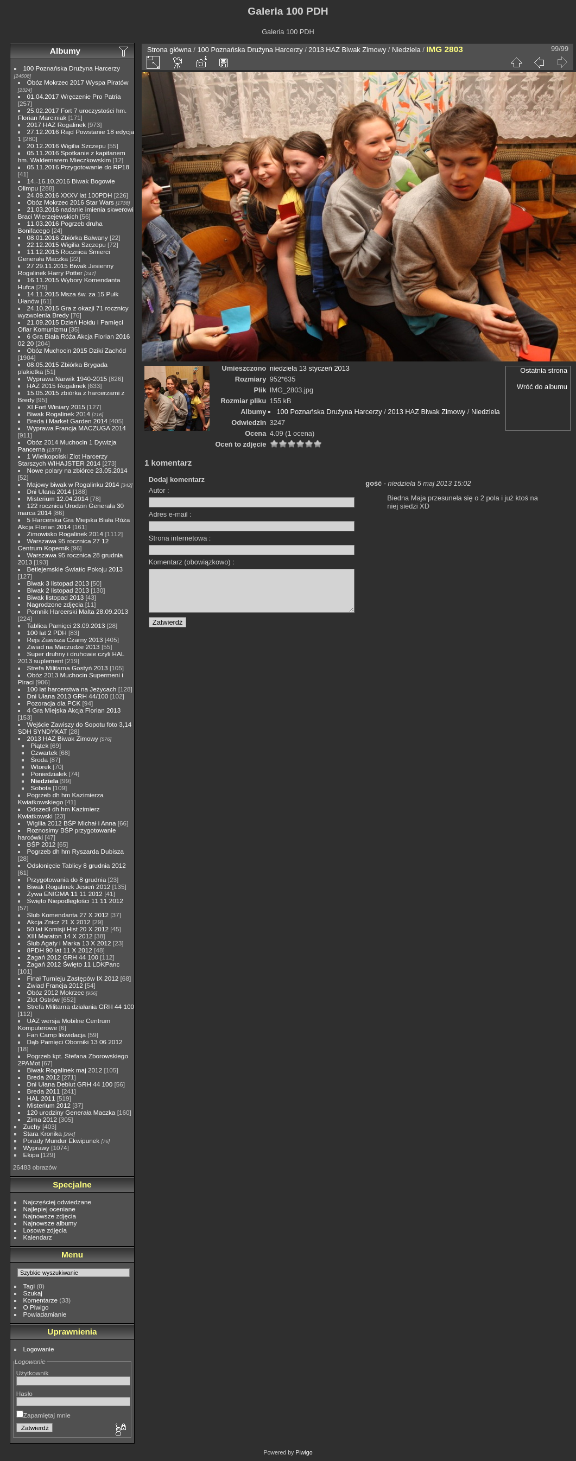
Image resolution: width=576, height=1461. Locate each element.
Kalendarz (37, 1237)
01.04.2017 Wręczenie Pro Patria (74, 96)
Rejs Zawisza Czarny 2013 (65, 639)
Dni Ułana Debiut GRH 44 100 (70, 1084)
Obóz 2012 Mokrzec (55, 992)
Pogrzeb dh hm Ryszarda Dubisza (75, 851)
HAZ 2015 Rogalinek (56, 385)
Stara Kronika (42, 1133)
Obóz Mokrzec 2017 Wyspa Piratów (78, 82)
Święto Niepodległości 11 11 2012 (75, 900)
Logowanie (38, 1348)
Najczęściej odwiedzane (57, 1201)
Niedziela (45, 780)
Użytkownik (32, 1372)
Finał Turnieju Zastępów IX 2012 (73, 978)
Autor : (159, 490)
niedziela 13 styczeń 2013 (310, 368)
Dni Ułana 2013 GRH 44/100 (68, 696)
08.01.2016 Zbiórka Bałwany (67, 237)
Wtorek (41, 766)
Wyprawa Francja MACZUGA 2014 (76, 427)
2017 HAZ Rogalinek (56, 124)
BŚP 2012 (41, 844)
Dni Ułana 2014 (49, 491)
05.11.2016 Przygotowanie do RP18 (78, 166)
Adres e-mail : (170, 514)
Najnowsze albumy (50, 1223)
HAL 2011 (41, 1098)
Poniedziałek (49, 773)
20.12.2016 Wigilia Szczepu (66, 145)
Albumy (65, 50)
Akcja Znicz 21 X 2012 (59, 921)
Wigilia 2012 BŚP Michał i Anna (71, 823)
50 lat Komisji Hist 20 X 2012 (68, 928)
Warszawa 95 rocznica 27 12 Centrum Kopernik (63, 544)
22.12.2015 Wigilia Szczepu (66, 244)
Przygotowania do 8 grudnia (66, 879)
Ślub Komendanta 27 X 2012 (68, 914)
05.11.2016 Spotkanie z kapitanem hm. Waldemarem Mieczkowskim (71, 156)
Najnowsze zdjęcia (49, 1215)
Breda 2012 (43, 1077)
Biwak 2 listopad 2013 (58, 590)
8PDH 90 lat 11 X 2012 (59, 950)
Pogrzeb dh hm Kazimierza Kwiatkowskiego (61, 798)
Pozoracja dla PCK (54, 703)
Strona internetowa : (180, 538)
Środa (39, 759)
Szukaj (32, 1293)
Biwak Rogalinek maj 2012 (65, 1069)
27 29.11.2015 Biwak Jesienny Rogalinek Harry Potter (65, 269)
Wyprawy (36, 1147)
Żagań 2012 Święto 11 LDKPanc (73, 964)
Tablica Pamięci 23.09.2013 (66, 625)
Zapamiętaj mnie (43, 1415)
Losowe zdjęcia (45, 1230)
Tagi (29, 1286)
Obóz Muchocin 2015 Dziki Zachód (76, 350)
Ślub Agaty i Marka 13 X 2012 (69, 943)
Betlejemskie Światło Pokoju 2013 (75, 569)
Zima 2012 (42, 1119)
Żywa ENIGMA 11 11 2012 (65, 893)
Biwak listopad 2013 (55, 597)
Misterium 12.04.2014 (57, 498)
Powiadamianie (45, 1314)
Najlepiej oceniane (49, 1208)
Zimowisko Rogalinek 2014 (65, 533)
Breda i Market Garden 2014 (67, 420)
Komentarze (40, 1300)
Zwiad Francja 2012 (55, 985)
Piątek (40, 745)
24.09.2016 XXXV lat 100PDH (69, 195)
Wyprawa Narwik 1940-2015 (67, 378)
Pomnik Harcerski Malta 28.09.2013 (77, 611)
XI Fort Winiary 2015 (56, 406)
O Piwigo (36, 1307)
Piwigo (303, 1452)
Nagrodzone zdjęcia (55, 604)
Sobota (41, 787)
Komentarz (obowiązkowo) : (192, 562)
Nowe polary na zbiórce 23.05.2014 (77, 470)
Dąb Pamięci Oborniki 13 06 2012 (75, 1041)
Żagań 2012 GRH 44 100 (62, 957)
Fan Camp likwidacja (56, 1034)
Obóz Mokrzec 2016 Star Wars (70, 202)
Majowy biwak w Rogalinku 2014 (73, 484)
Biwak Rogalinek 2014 (58, 413)
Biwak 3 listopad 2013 (58, 583)
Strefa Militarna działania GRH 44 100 (81, 1006)
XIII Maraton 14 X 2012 (60, 935)
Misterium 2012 (49, 1105)
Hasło (24, 1393)
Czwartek (44, 752)
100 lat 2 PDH (47, 632)
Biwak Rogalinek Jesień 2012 (69, 886)
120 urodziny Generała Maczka (71, 1112)
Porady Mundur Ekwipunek (61, 1140)
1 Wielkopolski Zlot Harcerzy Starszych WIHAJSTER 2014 (62, 460)
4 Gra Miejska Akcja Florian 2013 (74, 710)
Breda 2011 (43, 1091)
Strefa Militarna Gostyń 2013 (67, 667)
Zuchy (32, 1126)
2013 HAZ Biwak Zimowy (62, 738)
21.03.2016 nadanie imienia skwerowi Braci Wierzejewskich (76, 213)
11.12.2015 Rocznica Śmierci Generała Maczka (64, 255)
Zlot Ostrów (43, 999)
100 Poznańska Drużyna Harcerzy (72, 68)
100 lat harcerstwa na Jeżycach (72, 689)
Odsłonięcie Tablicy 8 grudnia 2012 (76, 865)
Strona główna (169, 50)
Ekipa (31, 1154)
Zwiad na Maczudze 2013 (63, 646)
